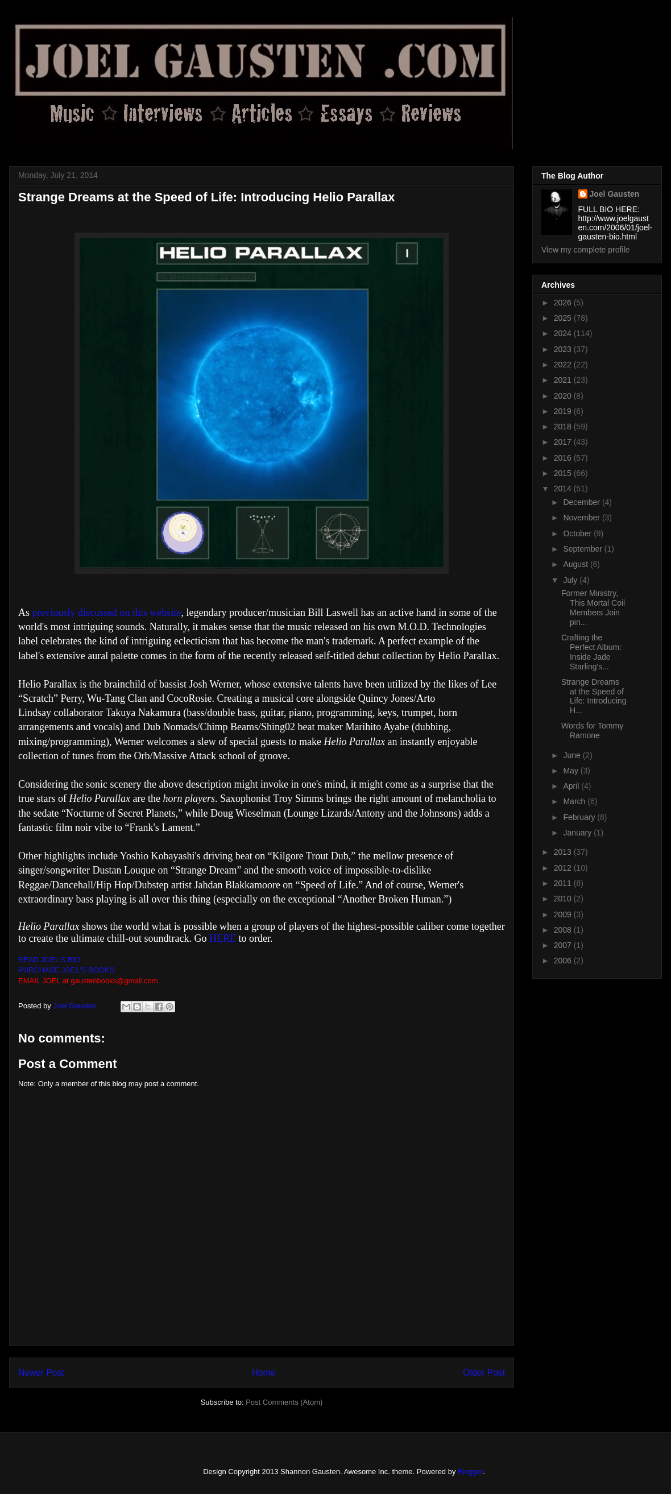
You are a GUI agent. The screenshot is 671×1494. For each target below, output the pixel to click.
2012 (564, 867)
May (571, 770)
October (578, 533)
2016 (564, 457)
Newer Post (41, 1372)
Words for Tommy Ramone (592, 730)
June (572, 755)
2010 (564, 898)
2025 (564, 317)
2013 (564, 851)
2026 (564, 302)
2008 (564, 929)
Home (264, 1372)
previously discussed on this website (106, 612)
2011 (564, 883)
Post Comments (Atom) (284, 1402)
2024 (564, 333)
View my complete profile (585, 249)
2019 (564, 411)
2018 (564, 426)
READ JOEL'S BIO (49, 959)
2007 (564, 945)
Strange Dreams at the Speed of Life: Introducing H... (594, 696)
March (575, 801)
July (571, 580)
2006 (564, 960)
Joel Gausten (615, 193)
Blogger (470, 1471)
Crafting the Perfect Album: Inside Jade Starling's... (591, 652)
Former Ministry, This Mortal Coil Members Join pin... (593, 607)
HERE (222, 938)
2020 (564, 395)
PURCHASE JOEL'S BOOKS (66, 970)
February (580, 817)
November (582, 517)
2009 (564, 914)
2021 (564, 379)
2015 (564, 473)
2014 (564, 488)
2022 (564, 364)
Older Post (484, 1372)
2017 (564, 441)
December (582, 502)
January (578, 832)
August (576, 564)
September (583, 548)
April (572, 786)
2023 (564, 349)
